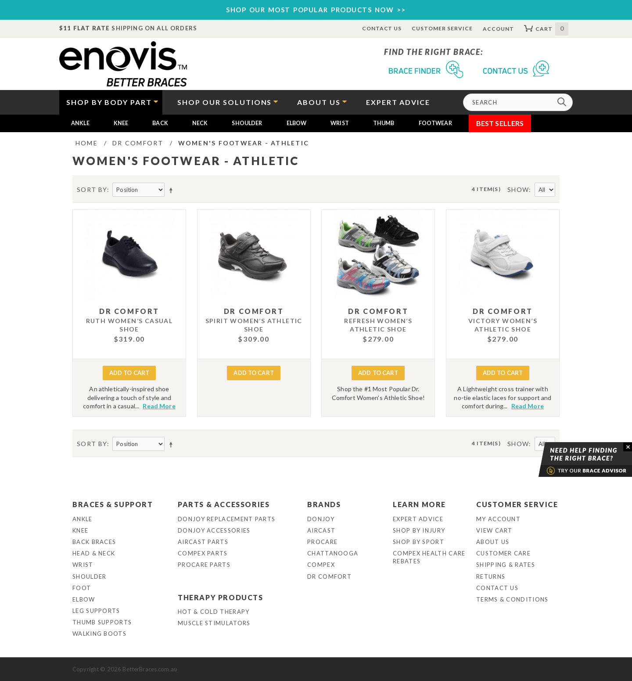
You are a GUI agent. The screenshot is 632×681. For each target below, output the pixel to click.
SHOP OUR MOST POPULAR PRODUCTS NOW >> (316, 10)
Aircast (321, 530)
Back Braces (94, 541)
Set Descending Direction (172, 190)
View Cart (494, 530)
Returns (490, 576)
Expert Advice (418, 518)
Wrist (339, 123)
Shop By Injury (419, 530)
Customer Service (442, 28)
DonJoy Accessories (214, 530)
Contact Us (382, 28)
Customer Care (503, 553)
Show (518, 189)
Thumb (384, 123)
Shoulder (247, 123)
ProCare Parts (204, 564)
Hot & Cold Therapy (213, 611)
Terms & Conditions (512, 599)
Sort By (92, 189)
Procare (322, 541)
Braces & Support (112, 504)
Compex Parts (203, 553)
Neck (200, 123)
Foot (81, 587)
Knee (121, 123)
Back (160, 123)
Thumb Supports (102, 622)
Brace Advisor (574, 459)
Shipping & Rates (505, 564)
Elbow (297, 123)
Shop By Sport (418, 541)
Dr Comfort (329, 576)
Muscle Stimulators (214, 623)
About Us (492, 541)
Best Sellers (500, 123)
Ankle (80, 123)
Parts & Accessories (223, 504)
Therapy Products (220, 597)
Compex (321, 564)
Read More (159, 406)
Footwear (435, 123)
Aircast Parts (203, 541)
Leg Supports (96, 610)
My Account (498, 518)
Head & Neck (93, 553)
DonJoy (320, 518)
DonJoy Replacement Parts (226, 518)
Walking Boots (99, 633)
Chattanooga (332, 553)
